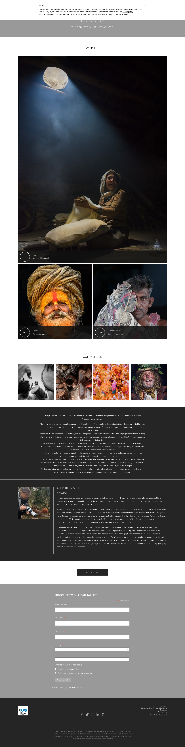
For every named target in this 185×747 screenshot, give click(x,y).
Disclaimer (163, 710)
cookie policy (80, 687)
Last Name (60, 631)
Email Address (61, 604)
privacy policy (65, 687)
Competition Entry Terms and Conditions (154, 708)
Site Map (164, 706)
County (58, 655)
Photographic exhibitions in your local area (74, 673)
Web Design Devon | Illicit (158, 715)
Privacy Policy (162, 712)
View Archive (92, 572)
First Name (60, 618)
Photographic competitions (68, 669)
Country (59, 645)
